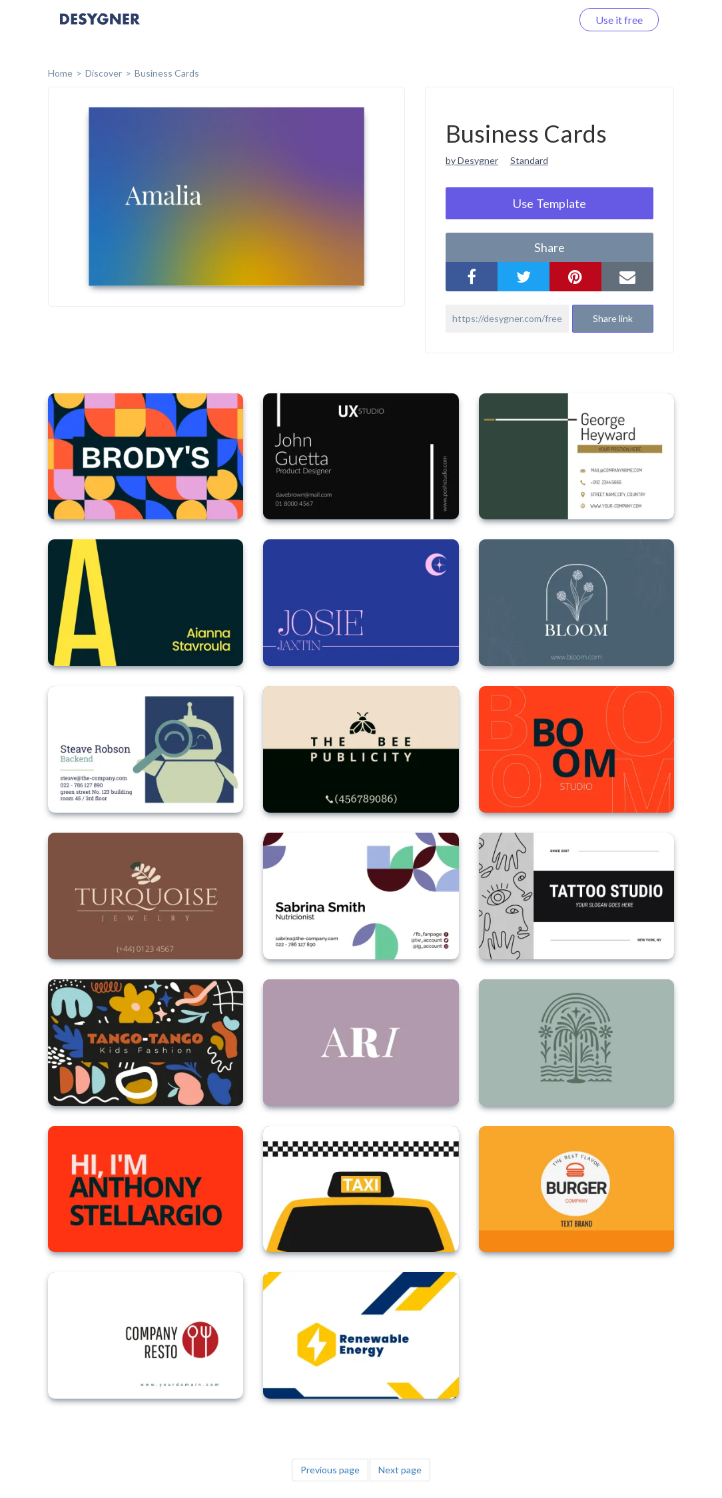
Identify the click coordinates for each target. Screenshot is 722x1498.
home (60, 73)
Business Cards (167, 73)
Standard (529, 160)
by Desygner (472, 160)
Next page (400, 1469)
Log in (540, 19)
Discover (103, 73)
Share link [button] (613, 318)
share (549, 247)
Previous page (330, 1469)
